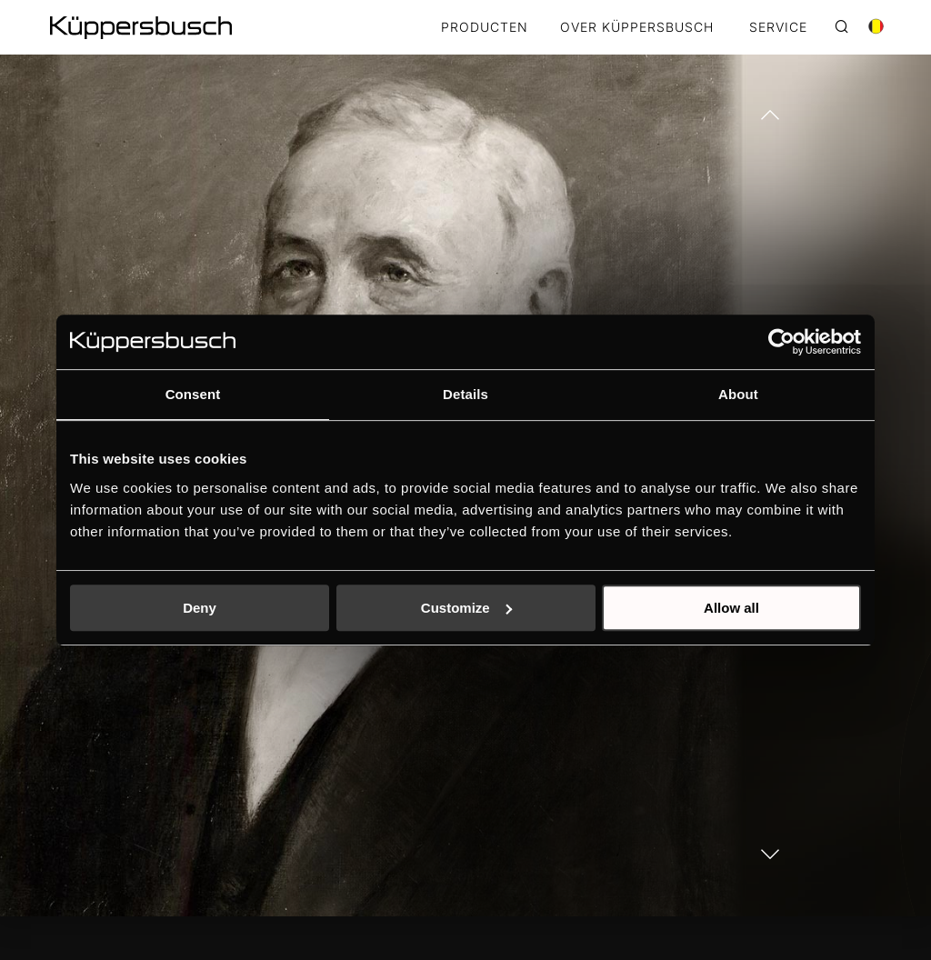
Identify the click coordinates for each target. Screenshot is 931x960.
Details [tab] (465, 394)
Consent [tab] (193, 394)
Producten (484, 28)
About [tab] (738, 394)
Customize (466, 607)
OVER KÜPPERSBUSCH (637, 28)
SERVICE (778, 28)
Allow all (731, 607)
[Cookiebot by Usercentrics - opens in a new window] (781, 341)
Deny (199, 607)
